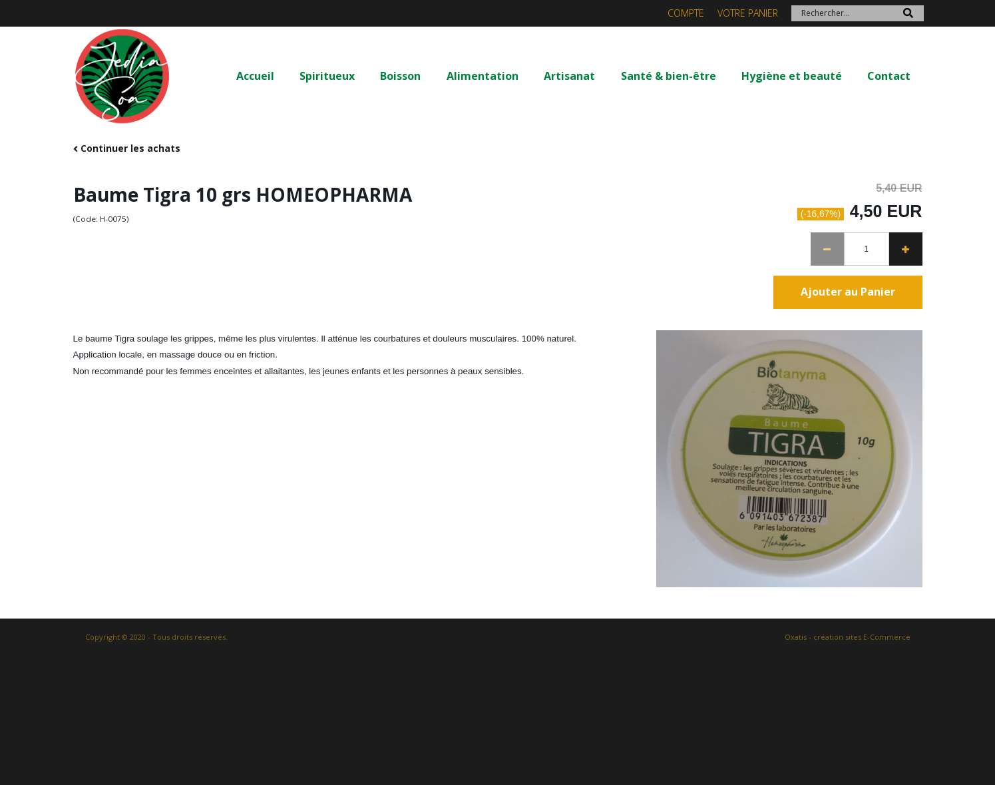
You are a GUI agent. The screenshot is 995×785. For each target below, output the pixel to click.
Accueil (255, 76)
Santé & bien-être (668, 76)
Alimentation (482, 76)
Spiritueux (327, 76)
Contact (888, 76)
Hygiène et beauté (791, 76)
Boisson (400, 76)
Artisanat (569, 76)
